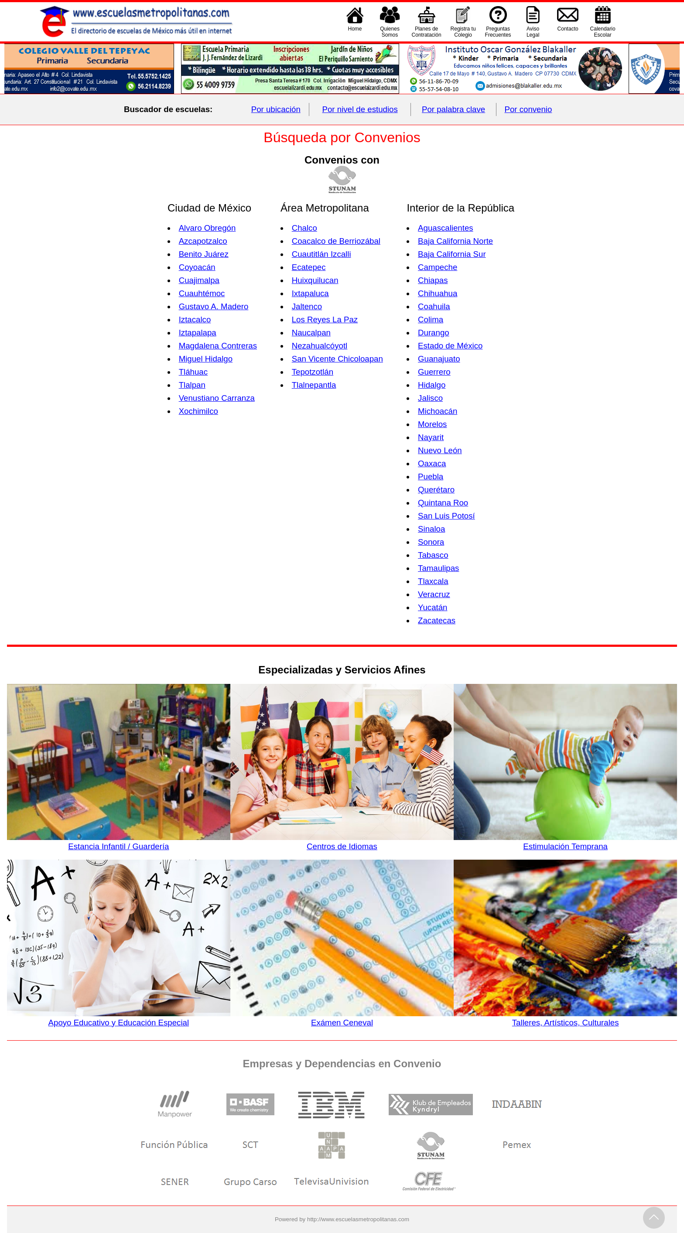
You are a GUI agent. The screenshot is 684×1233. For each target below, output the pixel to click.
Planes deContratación (426, 32)
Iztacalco (195, 319)
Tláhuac (193, 371)
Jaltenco (307, 306)
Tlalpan (192, 384)
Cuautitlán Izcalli (321, 254)
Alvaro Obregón (207, 227)
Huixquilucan (315, 280)
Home (355, 32)
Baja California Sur (452, 254)
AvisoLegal (533, 32)
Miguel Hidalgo (206, 358)
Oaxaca (432, 463)
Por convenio (528, 109)
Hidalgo (431, 384)
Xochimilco (198, 411)
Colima (430, 319)
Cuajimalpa (199, 280)
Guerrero (434, 371)
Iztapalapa (197, 332)
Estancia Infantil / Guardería (118, 842)
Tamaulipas (438, 568)
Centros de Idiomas (342, 842)
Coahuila (434, 306)
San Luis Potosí (446, 515)
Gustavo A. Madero (214, 306)
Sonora (431, 541)
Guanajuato (439, 358)
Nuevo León (440, 450)
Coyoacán (197, 267)
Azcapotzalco (203, 241)
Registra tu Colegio (463, 32)
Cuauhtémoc (202, 293)
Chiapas (433, 280)
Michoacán (437, 411)
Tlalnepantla (314, 384)
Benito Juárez (204, 254)
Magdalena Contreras (218, 345)
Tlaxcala (433, 581)
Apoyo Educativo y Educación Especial (118, 1018)
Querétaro (436, 489)
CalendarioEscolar (603, 32)
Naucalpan (311, 332)
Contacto (567, 32)
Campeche (437, 267)
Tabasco (433, 555)
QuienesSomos (390, 32)
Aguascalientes (445, 227)
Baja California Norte (455, 241)
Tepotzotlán (312, 371)
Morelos (432, 424)
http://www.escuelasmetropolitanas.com (358, 1219)
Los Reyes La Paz (325, 319)
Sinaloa (431, 528)
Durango (433, 332)
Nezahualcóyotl (320, 345)
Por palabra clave (453, 109)
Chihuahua (437, 293)
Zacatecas (436, 620)
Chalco (304, 227)
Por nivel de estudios (360, 109)
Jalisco (430, 398)
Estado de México (450, 345)
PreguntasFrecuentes (498, 32)
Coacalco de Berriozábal (336, 241)
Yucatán (432, 607)
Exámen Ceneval (342, 1018)
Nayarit (431, 437)
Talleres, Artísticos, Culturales (565, 1018)
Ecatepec (309, 267)
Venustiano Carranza (217, 398)
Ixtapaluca (310, 293)
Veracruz (434, 594)
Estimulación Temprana (565, 842)
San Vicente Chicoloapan (337, 358)
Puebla (430, 476)
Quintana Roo (443, 502)
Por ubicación (276, 109)
